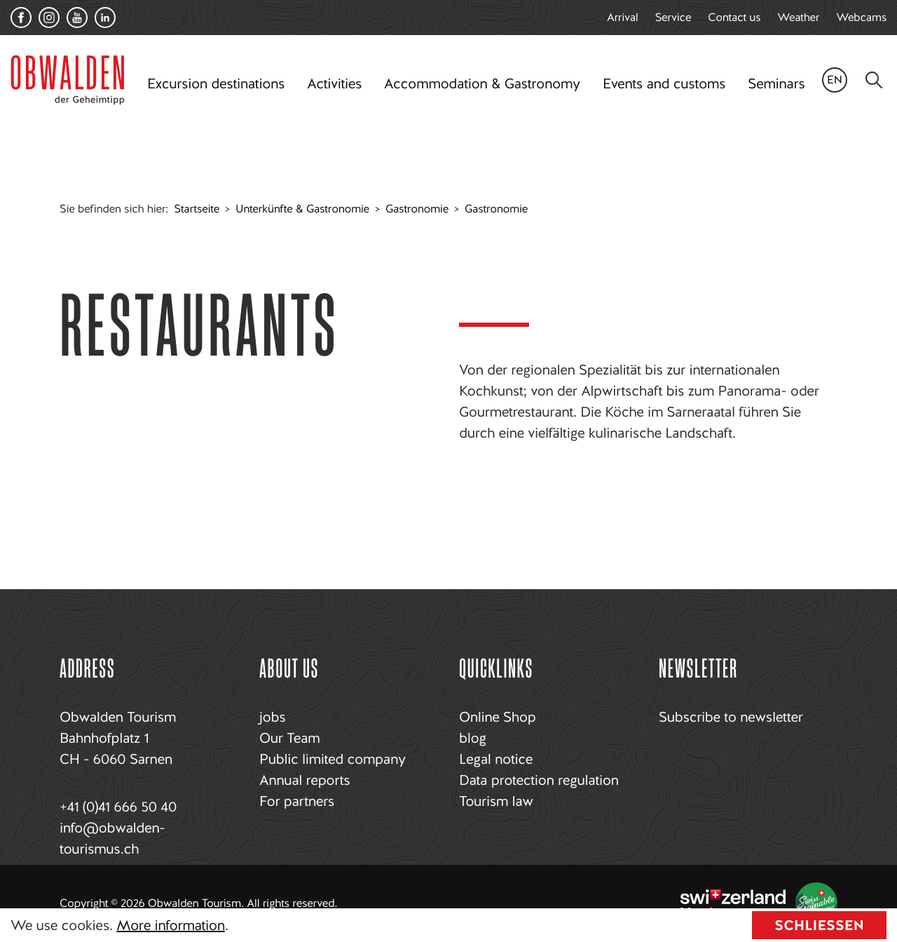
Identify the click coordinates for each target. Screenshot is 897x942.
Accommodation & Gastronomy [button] (482, 83)
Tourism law (496, 801)
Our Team (289, 738)
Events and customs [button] (664, 83)
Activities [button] (334, 83)
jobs (272, 717)
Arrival (622, 17)
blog (472, 738)
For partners (296, 801)
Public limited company (332, 759)
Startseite (196, 208)
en (834, 79)
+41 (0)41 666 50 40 (118, 807)
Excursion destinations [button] (216, 83)
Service (673, 17)
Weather (798, 17)
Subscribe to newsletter (730, 717)
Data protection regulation (539, 780)
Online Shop (497, 717)
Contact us (734, 17)
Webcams (861, 17)
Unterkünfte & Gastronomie (302, 208)
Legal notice (496, 759)
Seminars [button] (776, 83)
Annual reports (304, 780)
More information (170, 925)
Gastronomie (416, 208)
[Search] (873, 80)
